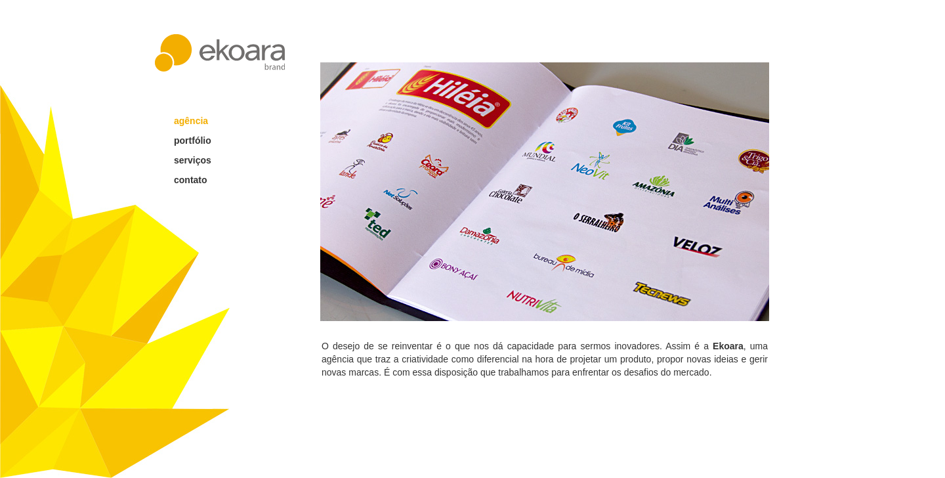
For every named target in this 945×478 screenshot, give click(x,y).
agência (191, 121)
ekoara (219, 53)
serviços (192, 160)
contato (190, 180)
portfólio (192, 140)
